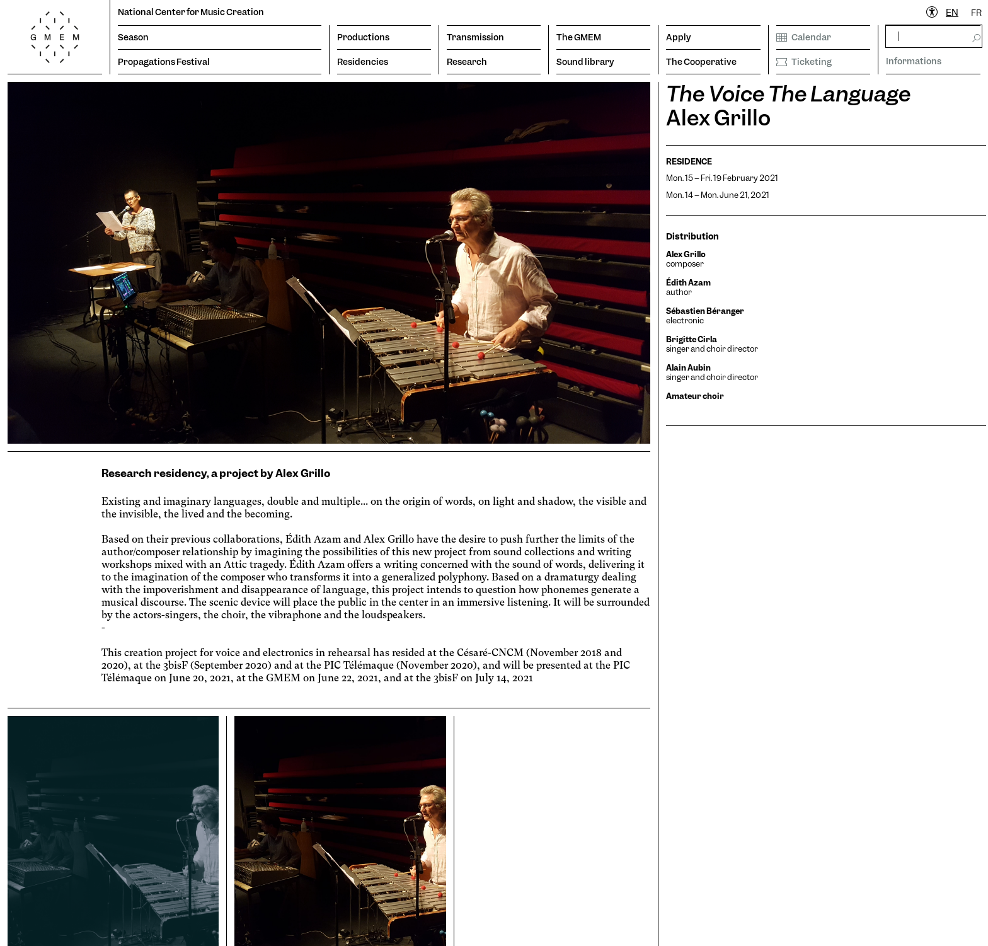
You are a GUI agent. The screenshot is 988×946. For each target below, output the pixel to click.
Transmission (475, 37)
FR (976, 12)
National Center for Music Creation (191, 12)
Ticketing (804, 61)
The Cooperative (701, 61)
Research (467, 61)
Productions (363, 37)
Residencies (362, 61)
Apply (678, 37)
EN (952, 12)
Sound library (585, 61)
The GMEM (578, 37)
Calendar (803, 37)
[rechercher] (934, 36)
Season (133, 37)
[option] (976, 13)
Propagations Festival (164, 61)
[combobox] (952, 13)
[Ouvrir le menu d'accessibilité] (932, 12)
